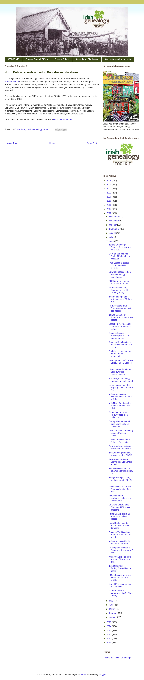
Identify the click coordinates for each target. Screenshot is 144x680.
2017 (109, 209)
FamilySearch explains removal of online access (119, 516)
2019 (109, 201)
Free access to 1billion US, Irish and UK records (119, 265)
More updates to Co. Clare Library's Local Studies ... (121, 362)
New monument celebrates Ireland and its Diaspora (120, 498)
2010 (109, 642)
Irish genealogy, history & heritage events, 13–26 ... (120, 480)
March (112, 609)
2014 (109, 626)
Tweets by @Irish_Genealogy (117, 658)
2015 (109, 622)
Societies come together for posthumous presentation (120, 353)
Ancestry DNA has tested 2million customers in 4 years (120, 344)
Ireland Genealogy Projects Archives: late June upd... (120, 247)
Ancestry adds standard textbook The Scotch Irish (120, 559)
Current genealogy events (118, 59)
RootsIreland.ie (12, 81)
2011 (109, 638)
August (112, 233)
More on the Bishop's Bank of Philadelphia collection (119, 256)
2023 (109, 185)
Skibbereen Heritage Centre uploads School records (120, 461)
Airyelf (83, 674)
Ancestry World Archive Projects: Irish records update (120, 534)
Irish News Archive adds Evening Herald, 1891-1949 (120, 405)
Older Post (92, 143)
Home (52, 143)
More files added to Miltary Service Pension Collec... (121, 433)
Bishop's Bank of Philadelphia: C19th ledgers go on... (119, 335)
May (111, 601)
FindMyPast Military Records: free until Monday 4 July (118, 290)
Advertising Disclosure (87, 59)
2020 (109, 197)
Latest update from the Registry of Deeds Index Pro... (121, 387)
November (114, 221)
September (114, 229)
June (111, 241)
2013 (109, 630)
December (114, 217)
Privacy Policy (61, 59)
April (111, 605)
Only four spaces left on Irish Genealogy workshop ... (120, 274)
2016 (109, 213)
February (113, 613)
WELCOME (13, 59)
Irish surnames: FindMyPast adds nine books (120, 568)
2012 (109, 634)
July (111, 237)
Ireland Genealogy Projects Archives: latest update (121, 317)
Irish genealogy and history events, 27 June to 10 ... (120, 299)
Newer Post (12, 143)
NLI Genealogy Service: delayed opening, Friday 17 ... (121, 470)
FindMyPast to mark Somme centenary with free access (120, 308)
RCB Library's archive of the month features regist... (120, 577)
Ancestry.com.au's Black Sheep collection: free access (120, 489)
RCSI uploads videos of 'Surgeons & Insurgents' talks (121, 550)
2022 (109, 189)
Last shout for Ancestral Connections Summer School (120, 326)
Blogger (102, 674)
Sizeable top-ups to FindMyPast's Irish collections (118, 414)
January (113, 617)
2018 (109, 205)
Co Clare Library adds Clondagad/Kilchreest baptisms (120, 507)
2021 (109, 193)
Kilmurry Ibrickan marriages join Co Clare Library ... (121, 593)
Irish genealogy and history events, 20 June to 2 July (120, 396)
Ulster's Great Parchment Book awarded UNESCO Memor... (120, 371)
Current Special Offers (37, 59)
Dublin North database (63, 119)
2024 (109, 181)
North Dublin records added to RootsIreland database (120, 525)
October (113, 225)
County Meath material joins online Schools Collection (119, 423)
